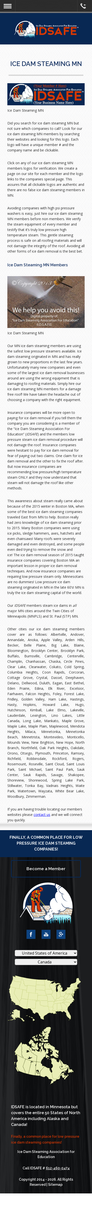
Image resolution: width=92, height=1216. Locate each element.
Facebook (31, 934)
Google (61, 934)
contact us (42, 814)
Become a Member (46, 868)
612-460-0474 (58, 1168)
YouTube (46, 934)
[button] (8, 6)
